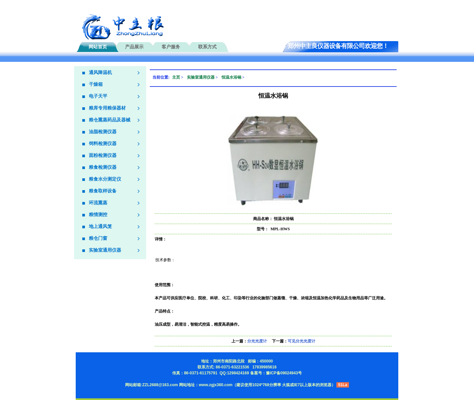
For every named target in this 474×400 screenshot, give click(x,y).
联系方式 (207, 46)
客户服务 (171, 46)
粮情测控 (98, 214)
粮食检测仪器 (103, 167)
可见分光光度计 (301, 341)
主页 (176, 77)
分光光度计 (257, 341)
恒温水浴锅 (231, 77)
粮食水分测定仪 (105, 179)
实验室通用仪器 (105, 250)
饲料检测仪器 (103, 143)
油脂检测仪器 (103, 131)
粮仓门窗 (98, 238)
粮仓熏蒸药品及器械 (109, 119)
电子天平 (98, 96)
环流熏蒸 (98, 202)
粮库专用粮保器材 (107, 108)
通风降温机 (100, 72)
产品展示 (134, 46)
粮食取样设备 (103, 190)
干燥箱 (96, 84)
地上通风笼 (100, 226)
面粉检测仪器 (103, 155)
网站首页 (98, 46)
